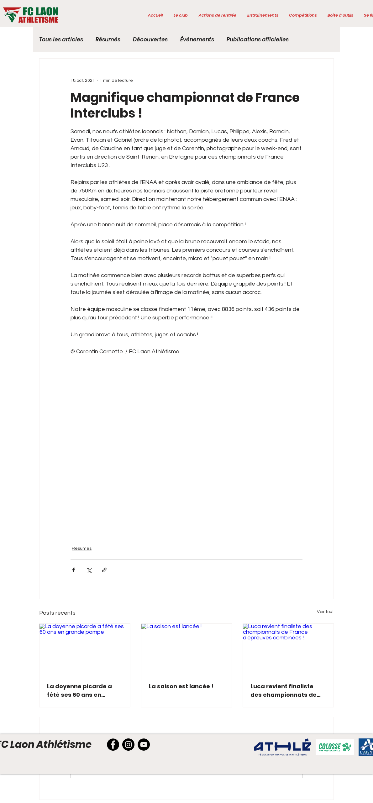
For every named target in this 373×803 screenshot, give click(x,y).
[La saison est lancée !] (186, 649)
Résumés (108, 39)
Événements (197, 39)
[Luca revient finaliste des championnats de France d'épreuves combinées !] (288, 649)
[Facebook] (113, 744)
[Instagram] (128, 744)
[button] (180, 15)
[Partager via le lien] (104, 570)
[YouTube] (144, 744)
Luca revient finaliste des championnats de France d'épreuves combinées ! (283, 690)
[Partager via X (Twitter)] (89, 570)
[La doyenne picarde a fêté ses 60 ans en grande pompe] (84, 649)
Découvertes (150, 39)
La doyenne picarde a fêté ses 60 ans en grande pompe (79, 690)
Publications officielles (258, 39)
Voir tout (325, 612)
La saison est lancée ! (181, 686)
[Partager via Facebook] (73, 570)
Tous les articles (61, 39)
